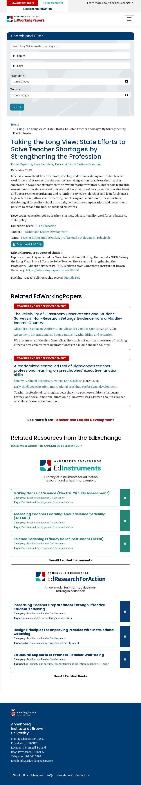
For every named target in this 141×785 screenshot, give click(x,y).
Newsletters (65, 775)
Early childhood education (31, 387)
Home (15, 124)
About (16, 775)
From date (17, 76)
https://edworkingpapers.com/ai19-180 (52, 270)
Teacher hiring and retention (40, 238)
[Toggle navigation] (129, 19)
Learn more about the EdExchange (110, 3)
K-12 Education (46, 226)
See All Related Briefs (70, 676)
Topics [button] (21, 56)
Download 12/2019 (29, 244)
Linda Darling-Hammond (85, 164)
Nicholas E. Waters (50, 381)
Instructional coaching (65, 387)
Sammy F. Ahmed (25, 381)
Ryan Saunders (43, 164)
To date (15, 89)
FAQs (50, 775)
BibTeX (75, 277)
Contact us (82, 775)
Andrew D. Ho (53, 329)
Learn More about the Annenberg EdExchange (46, 446)
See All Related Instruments (70, 560)
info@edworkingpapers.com (36, 760)
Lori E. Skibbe (73, 381)
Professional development (78, 238)
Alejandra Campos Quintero (82, 329)
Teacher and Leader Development (45, 232)
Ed (53, 3)
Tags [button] (20, 66)
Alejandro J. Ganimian (28, 329)
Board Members (33, 775)
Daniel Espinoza (21, 164)
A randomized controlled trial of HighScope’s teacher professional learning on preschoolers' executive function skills (66, 370)
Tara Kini (61, 164)
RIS (66, 277)
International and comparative (52, 334)
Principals (103, 238)
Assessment (22, 334)
